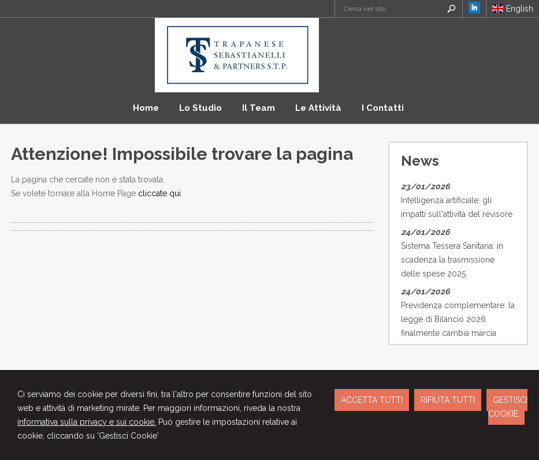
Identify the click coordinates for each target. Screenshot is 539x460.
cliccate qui (159, 193)
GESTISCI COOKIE (507, 406)
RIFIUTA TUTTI (448, 400)
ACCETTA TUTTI (372, 400)
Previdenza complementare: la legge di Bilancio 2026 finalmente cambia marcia (458, 319)
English (512, 8)
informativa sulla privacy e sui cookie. (86, 422)
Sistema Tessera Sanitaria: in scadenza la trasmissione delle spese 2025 (452, 259)
